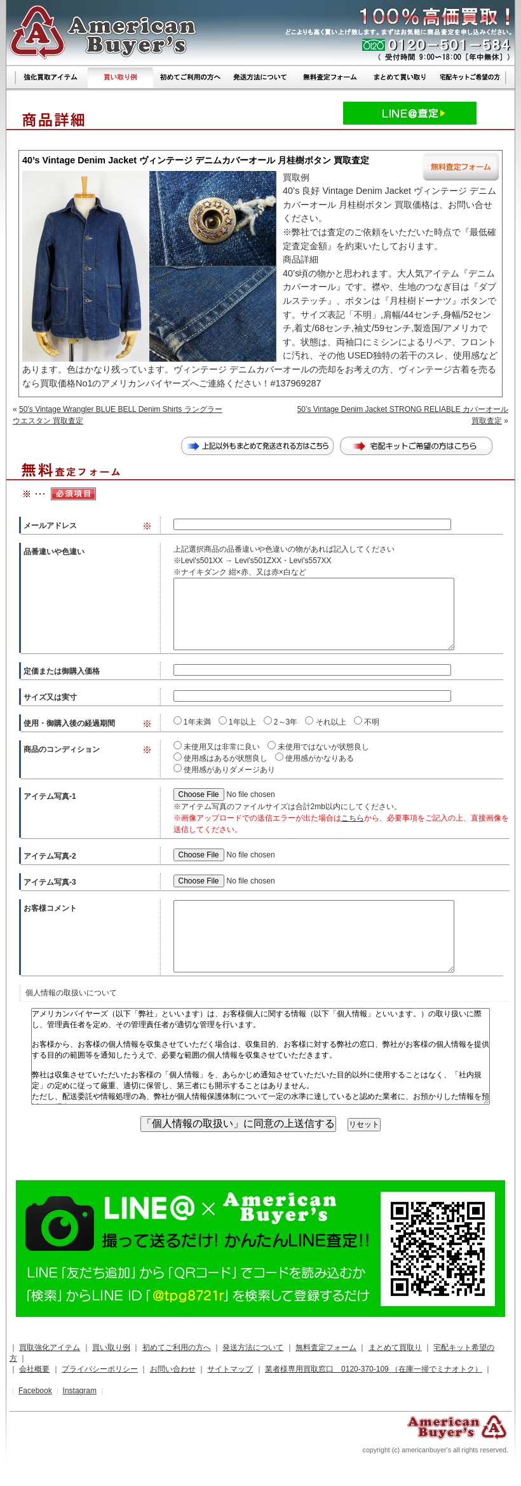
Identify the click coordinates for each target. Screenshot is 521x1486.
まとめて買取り (395, 1347)
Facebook (35, 1390)
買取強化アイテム (49, 1347)
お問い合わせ (173, 1369)
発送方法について (252, 1347)
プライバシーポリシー (100, 1369)
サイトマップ (230, 1369)
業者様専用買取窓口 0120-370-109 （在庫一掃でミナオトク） (373, 1369)
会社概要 (34, 1369)
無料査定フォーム (325, 1347)
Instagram (80, 1390)
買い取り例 (111, 1347)
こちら (352, 818)
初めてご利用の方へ (176, 1347)
